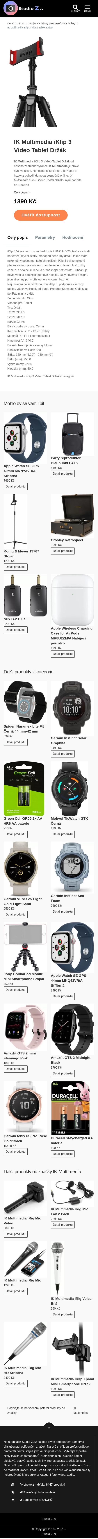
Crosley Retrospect (67, 541)
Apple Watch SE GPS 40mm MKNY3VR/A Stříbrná (21, 471)
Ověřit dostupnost (41, 215)
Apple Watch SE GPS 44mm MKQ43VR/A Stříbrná (68, 981)
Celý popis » (22, 193)
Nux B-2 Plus (14, 620)
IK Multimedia (67, 1172)
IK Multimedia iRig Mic (22, 1281)
